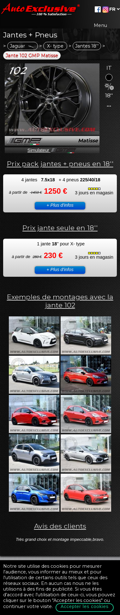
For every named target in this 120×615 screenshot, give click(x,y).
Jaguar (22, 46)
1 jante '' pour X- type (61, 243)
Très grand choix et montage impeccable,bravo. (60, 539)
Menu (100, 25)
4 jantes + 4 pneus (60, 179)
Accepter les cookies (85, 606)
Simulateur (52, 150)
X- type (55, 46)
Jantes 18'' (87, 46)
